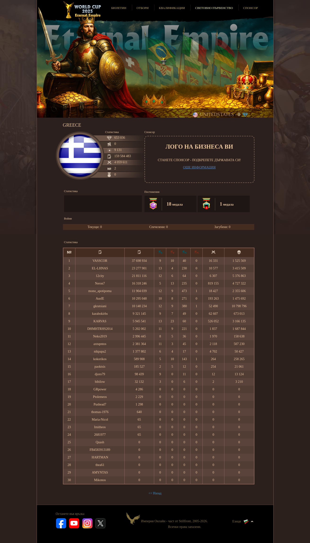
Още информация (199, 167)
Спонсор (250, 8)
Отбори (143, 8)
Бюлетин (118, 8)
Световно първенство (214, 8)
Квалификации (172, 8)
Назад (157, 493)
